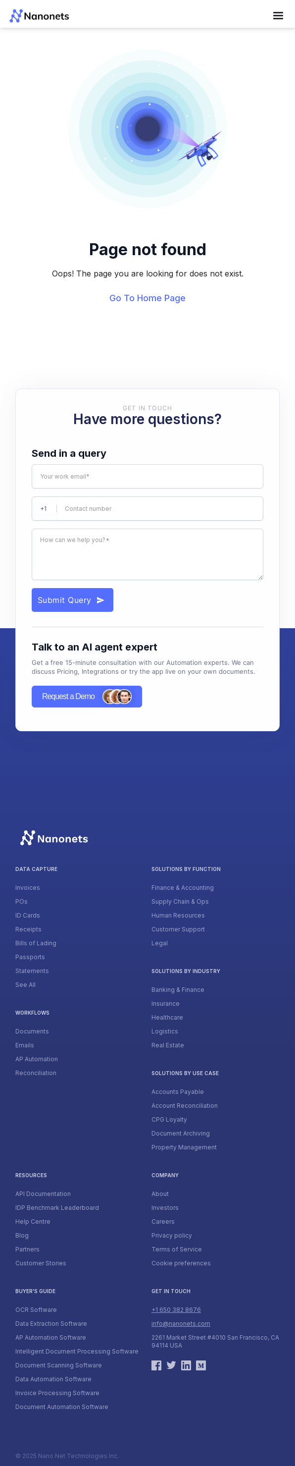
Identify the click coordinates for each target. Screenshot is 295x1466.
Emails (24, 1045)
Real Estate (167, 1045)
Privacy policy (171, 1235)
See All (25, 984)
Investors (165, 1207)
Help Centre (32, 1221)
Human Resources (178, 915)
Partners (27, 1249)
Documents (32, 1031)
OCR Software (36, 1309)
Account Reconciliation (184, 1105)
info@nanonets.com (180, 1323)
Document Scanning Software (58, 1365)
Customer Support (178, 929)
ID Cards (27, 915)
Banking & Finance (177, 989)
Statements (32, 971)
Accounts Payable (177, 1091)
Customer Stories (40, 1263)
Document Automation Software (61, 1407)
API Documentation (43, 1193)
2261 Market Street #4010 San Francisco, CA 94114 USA (215, 1341)
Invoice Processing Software (57, 1393)
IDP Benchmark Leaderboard (57, 1207)
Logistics (164, 1031)
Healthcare (167, 1017)
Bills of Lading (35, 943)
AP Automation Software (50, 1337)
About (160, 1193)
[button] (278, 16)
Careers (163, 1221)
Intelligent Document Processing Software (77, 1351)
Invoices (27, 887)
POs (21, 901)
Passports (30, 957)
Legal (159, 943)
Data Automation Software (53, 1379)
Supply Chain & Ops (180, 901)
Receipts (28, 929)
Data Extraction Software (51, 1323)
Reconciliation (35, 1073)
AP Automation (36, 1059)
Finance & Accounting (182, 887)
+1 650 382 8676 (176, 1309)
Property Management (184, 1147)
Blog (22, 1235)
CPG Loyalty (169, 1119)
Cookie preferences (181, 1263)
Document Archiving (180, 1133)
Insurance (165, 1003)
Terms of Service (176, 1249)
